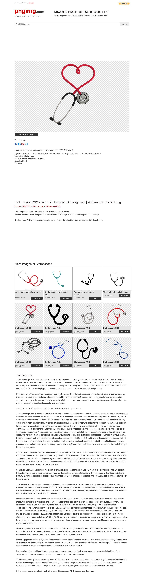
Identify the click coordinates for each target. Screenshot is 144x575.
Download (36, 298)
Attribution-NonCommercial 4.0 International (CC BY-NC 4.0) (48, 150)
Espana (31, 3)
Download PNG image (26, 135)
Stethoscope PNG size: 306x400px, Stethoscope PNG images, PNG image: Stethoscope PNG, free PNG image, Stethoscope (61, 154)
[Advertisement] (72, 44)
